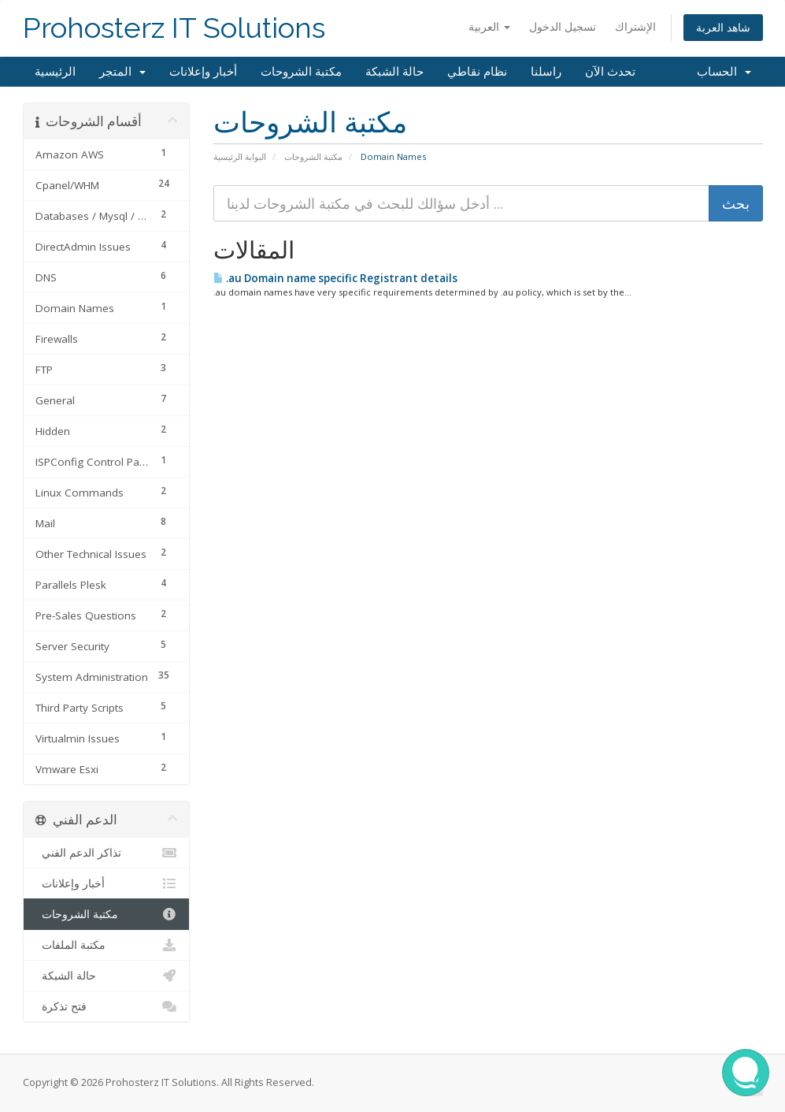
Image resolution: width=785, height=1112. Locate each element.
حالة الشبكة (394, 72)
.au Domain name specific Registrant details (335, 278)
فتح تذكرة (106, 1006)
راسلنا (546, 72)
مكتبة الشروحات (301, 72)
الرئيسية (55, 72)
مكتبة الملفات (106, 944)
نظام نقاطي (477, 72)
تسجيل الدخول (562, 26)
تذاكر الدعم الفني (106, 852)
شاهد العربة (723, 27)
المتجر (122, 72)
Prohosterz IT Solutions (174, 28)
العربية (489, 26)
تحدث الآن (610, 72)
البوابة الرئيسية (239, 156)
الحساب (724, 72)
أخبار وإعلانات (203, 72)
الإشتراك (635, 26)
